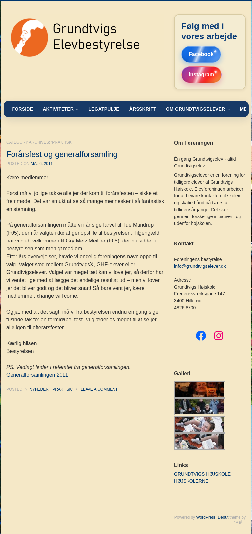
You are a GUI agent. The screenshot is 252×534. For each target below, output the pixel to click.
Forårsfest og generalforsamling (62, 154)
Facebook (201, 54)
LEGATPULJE (103, 109)
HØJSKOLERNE (191, 481)
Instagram (201, 74)
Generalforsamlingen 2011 (37, 375)
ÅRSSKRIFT (142, 109)
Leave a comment (99, 389)
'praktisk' (62, 389)
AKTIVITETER (58, 109)
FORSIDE (22, 109)
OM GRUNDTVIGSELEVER (195, 109)
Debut (223, 517)
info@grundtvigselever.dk (200, 266)
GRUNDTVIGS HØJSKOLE (202, 474)
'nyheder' (39, 389)
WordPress (205, 517)
